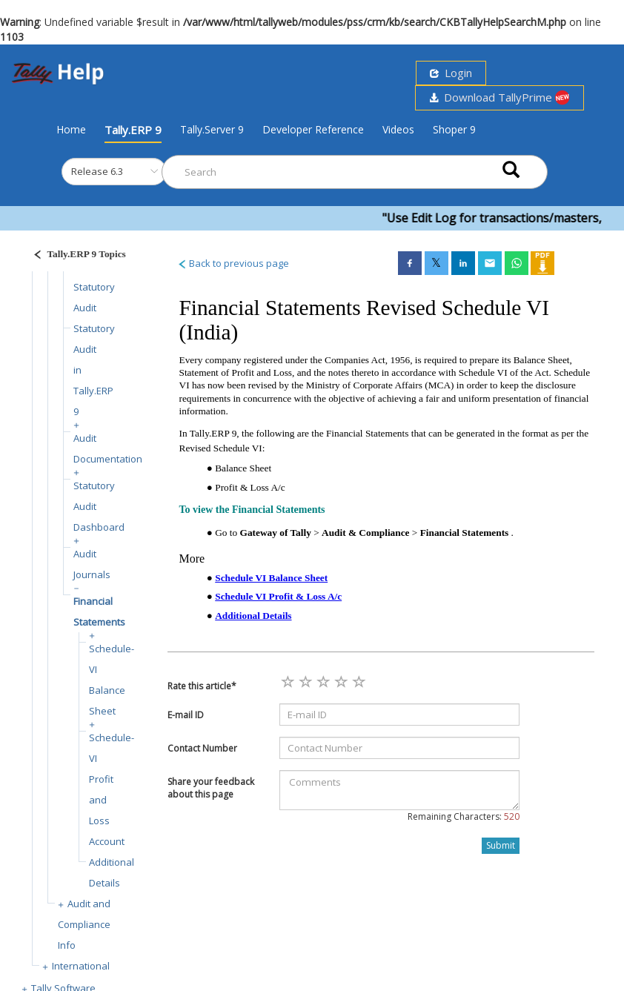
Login (451, 72)
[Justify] (75, 256)
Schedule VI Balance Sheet (271, 577)
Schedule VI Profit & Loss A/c (278, 596)
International (81, 965)
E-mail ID (185, 715)
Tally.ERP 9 (133, 129)
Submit (500, 845)
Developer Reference (313, 129)
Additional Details (253, 615)
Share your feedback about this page (210, 788)
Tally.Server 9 (212, 129)
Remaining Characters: (464, 816)
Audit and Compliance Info (84, 924)
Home (71, 129)
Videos (398, 129)
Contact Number (202, 748)
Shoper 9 (454, 129)
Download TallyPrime (499, 97)
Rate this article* (201, 686)
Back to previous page (233, 263)
